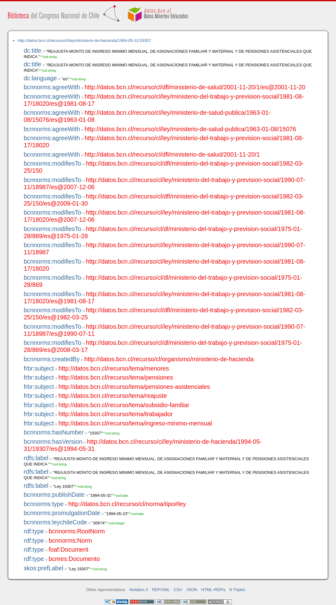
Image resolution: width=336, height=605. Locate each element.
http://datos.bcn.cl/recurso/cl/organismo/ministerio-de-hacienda (169, 359)
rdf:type (34, 531)
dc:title (32, 50)
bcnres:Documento (74, 558)
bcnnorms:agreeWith (52, 87)
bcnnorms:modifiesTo (52, 163)
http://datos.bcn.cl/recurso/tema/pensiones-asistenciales (134, 386)
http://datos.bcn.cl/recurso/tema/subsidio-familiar (124, 405)
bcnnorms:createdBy (51, 359)
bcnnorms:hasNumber (54, 432)
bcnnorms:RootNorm (77, 531)
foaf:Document (68, 549)
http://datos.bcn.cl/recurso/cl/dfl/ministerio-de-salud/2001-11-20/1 (172, 154)
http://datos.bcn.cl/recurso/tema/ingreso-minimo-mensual (135, 423)
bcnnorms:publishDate (54, 494)
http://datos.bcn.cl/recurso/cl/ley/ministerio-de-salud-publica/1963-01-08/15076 (190, 129)
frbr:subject (39, 368)
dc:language (40, 78)
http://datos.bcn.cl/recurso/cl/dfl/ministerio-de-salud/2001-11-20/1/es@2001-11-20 (195, 87)
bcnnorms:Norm (70, 540)
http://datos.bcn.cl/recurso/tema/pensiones (116, 377)
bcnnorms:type (44, 503)
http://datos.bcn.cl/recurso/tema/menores (114, 368)
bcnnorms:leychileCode (55, 522)
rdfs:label (36, 458)
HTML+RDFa (213, 589)
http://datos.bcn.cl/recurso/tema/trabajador (116, 414)
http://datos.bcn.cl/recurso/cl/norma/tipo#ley (127, 503)
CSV (178, 589)
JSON (191, 589)
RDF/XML (161, 589)
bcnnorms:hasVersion (53, 441)
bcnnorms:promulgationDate (62, 512)
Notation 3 (139, 589)
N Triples (237, 589)
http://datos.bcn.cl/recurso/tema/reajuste (113, 395)
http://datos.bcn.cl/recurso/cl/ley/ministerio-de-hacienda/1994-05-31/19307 (84, 40)
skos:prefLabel (43, 568)
